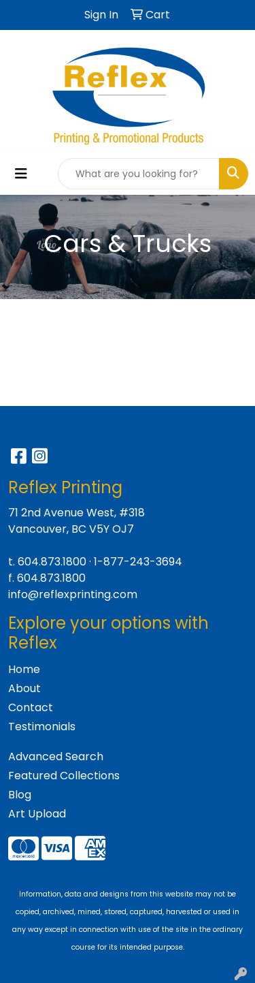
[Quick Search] (139, 173)
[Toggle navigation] (21, 173)
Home (24, 669)
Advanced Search (55, 756)
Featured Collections (64, 775)
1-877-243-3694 (138, 561)
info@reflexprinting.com (72, 594)
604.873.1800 (52, 561)
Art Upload (37, 814)
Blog (19, 794)
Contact (30, 707)
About (24, 688)
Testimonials (41, 726)
